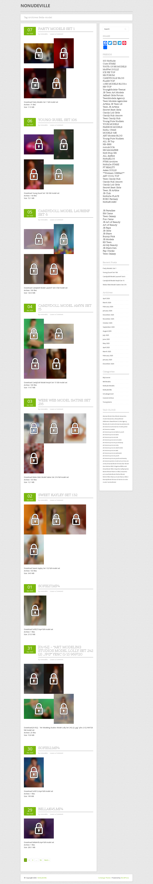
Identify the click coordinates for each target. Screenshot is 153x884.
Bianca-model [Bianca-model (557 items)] (115, 477)
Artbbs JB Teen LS (112, 104)
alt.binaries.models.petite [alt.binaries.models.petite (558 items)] (119, 427)
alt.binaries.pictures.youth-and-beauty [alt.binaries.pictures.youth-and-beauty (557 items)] (115, 458)
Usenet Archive (108, 398)
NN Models (107, 382)
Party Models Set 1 (56, 29)
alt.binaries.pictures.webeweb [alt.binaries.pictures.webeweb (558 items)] (112, 453)
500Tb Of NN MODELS (114, 66)
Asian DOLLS (110, 170)
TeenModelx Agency (114, 98)
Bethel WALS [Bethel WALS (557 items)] (107, 477)
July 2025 (106, 335)
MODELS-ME (110, 133)
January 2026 (107, 311)
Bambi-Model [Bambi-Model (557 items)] (107, 471)
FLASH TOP (109, 81)
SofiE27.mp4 (49, 586)
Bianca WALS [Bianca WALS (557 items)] (124, 477)
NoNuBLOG (109, 158)
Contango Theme (104, 878)
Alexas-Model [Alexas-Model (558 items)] (119, 419)
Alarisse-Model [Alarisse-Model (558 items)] (107, 416)
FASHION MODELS (112, 127)
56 (41, 860)
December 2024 (108, 364)
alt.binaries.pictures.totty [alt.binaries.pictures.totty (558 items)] (110, 445)
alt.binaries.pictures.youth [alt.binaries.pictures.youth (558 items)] (111, 456)
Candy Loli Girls (111, 112)
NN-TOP (107, 86)
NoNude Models (109, 386)
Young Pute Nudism (113, 121)
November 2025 (108, 319)
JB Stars (107, 233)
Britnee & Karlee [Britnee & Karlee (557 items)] (117, 479)
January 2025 (107, 360)
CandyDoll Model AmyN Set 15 (65, 307)
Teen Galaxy (109, 216)
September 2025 (109, 327)
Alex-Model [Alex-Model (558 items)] (115, 416)
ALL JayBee (109, 156)
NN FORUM (109, 75)
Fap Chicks (108, 251)
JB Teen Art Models (113, 92)
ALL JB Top (108, 141)
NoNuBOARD (109, 202)
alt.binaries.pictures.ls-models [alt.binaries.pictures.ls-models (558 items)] (112, 440)
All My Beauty (110, 245)
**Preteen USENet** (113, 173)
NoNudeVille (107, 390)
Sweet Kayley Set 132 (57, 495)
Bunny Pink (109, 236)
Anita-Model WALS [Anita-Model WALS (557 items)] (108, 469)
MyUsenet (106, 377)
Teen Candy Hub (111, 118)
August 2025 (107, 331)
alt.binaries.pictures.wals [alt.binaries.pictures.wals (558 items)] (110, 450)
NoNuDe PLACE (111, 196)
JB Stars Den (110, 248)
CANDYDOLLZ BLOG (113, 78)
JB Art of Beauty (111, 222)
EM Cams (108, 213)
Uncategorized (108, 394)
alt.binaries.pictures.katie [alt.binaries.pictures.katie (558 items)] (111, 434)
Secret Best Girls (112, 109)
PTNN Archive (110, 161)
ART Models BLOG (112, 135)
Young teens (107, 402)
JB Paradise (109, 210)
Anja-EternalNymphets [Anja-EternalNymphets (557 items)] (122, 469)
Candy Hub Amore (113, 115)
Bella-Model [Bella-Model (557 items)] (112, 474)
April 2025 (106, 347)
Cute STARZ (109, 63)
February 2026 (108, 307)
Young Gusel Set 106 (57, 120)
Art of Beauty (110, 225)
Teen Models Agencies (115, 101)
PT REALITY (109, 167)
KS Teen (107, 242)
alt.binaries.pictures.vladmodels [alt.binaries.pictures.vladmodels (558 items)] (113, 448)
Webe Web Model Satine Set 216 (64, 402)
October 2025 (107, 323)
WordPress (125, 878)
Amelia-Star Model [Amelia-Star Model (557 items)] (123, 463)
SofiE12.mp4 (49, 748)
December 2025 (108, 315)
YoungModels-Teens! (114, 89)
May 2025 (106, 343)
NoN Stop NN (110, 153)
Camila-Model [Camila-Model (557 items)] (111, 482)
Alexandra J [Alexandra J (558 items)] (111, 419)
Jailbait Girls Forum (113, 95)
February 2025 (108, 355)
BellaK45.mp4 (50, 809)
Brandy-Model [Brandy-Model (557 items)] (107, 479)
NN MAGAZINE (110, 150)
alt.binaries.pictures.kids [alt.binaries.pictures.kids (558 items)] (110, 437)
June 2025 (106, 339)
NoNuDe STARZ (111, 164)
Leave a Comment (56, 34)
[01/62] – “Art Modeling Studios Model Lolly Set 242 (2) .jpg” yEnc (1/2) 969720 (65, 650)
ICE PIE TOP (109, 72)
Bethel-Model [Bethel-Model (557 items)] (120, 474)
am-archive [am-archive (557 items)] (122, 461)
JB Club (107, 193)
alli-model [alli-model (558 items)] (111, 424)
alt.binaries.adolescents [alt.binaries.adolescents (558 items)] (121, 424)
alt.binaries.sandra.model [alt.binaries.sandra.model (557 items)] (111, 461)
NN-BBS (107, 144)
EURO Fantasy (110, 199)
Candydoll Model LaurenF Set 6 (64, 212)
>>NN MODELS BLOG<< (115, 84)
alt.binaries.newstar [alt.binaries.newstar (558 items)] (109, 429)
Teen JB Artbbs (111, 107)
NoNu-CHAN (109, 130)
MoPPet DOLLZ (111, 69)
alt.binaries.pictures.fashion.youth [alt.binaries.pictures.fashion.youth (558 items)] (113, 432)
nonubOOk (109, 147)
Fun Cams (108, 219)
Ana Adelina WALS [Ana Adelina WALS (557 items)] (108, 466)
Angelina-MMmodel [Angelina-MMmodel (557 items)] (121, 466)
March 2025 (107, 351)
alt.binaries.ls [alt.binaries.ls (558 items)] (107, 427)
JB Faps (107, 228)
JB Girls (107, 230)
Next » (46, 860)
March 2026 (107, 302)
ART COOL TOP (111, 176)
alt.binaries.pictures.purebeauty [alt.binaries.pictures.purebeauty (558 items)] (113, 442)
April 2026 (106, 298)
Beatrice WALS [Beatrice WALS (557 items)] (116, 471)
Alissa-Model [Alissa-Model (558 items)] (113, 421)
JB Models (108, 239)
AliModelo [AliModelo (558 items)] (106, 421)
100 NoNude (109, 61)
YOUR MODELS (111, 124)
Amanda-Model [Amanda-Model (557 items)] (112, 463)
